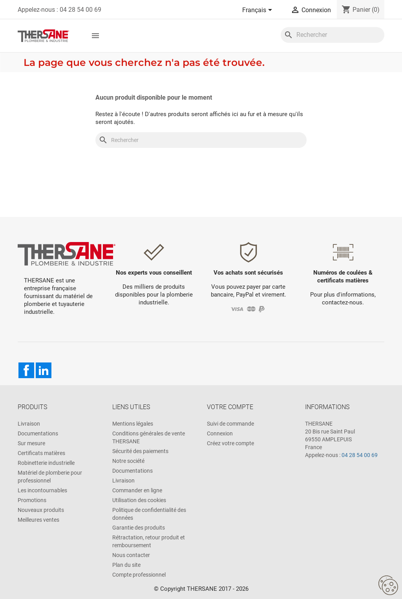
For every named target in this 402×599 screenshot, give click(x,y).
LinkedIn (43, 370)
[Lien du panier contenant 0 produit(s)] (361, 9)
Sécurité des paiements (140, 451)
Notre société (128, 461)
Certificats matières (41, 453)
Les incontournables (42, 490)
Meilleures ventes (38, 520)
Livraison (29, 424)
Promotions (32, 500)
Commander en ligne (137, 490)
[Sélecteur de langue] (258, 10)
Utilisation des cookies (139, 500)
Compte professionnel (139, 575)
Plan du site (126, 565)
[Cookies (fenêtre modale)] (388, 585)
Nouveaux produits (41, 510)
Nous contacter (131, 555)
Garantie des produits (138, 527)
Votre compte (230, 407)
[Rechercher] (332, 35)
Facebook (26, 370)
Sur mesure (31, 443)
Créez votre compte (230, 443)
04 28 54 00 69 (360, 455)
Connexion (220, 433)
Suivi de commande (230, 424)
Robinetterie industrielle (46, 463)
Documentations (38, 433)
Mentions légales (132, 424)
